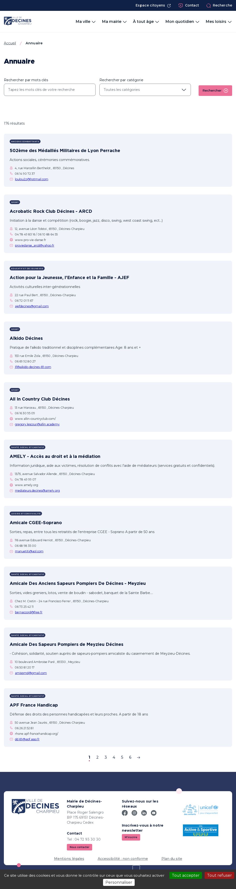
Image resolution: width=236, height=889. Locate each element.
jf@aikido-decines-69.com (33, 367)
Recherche (219, 5)
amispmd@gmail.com (31, 673)
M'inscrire (131, 837)
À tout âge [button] (146, 21)
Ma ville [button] (86, 21)
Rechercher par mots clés (26, 80)
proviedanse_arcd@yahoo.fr (34, 245)
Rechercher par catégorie (121, 80)
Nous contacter (79, 847)
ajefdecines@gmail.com (32, 306)
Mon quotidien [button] (182, 21)
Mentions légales (69, 858)
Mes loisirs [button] (219, 21)
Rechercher (215, 90)
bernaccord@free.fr (28, 612)
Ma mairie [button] (114, 21)
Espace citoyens (153, 5)
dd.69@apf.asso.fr (27, 739)
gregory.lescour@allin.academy (37, 424)
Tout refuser (219, 875)
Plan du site (171, 858)
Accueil (10, 43)
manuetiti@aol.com (29, 551)
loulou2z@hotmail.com (31, 179)
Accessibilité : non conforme (123, 858)
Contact (188, 5)
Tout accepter (186, 875)
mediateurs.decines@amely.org (37, 490)
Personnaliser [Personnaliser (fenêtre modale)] (118, 882)
